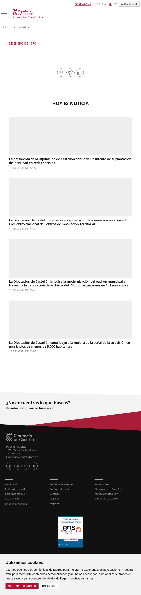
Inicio (6, 27)
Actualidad (20, 27)
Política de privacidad (16, 489)
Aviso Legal (11, 484)
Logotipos (55, 498)
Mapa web (55, 503)
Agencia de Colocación (106, 493)
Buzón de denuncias (60, 489)
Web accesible (129, 3)
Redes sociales (102, 484)
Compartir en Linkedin (80, 73)
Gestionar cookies (16, 504)
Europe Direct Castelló (106, 498)
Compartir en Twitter (70, 73)
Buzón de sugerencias (61, 484)
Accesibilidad (12, 498)
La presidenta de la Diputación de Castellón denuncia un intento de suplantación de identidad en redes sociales (70, 161)
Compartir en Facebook (61, 73)
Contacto (54, 493)
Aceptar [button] (13, 586)
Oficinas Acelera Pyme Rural (109, 489)
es (110, 3)
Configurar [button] (48, 586)
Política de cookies (14, 493)
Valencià (100, 3)
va (115, 3)
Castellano (83, 3)
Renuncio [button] (29, 586)
